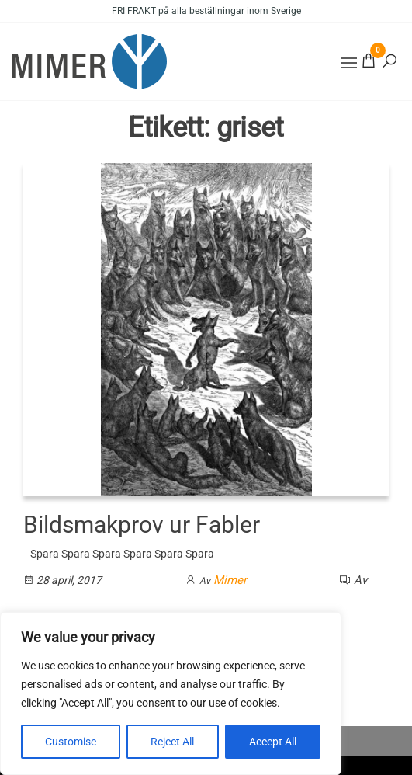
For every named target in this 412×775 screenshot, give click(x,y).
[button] (349, 63)
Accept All (272, 741)
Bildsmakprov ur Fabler (141, 524)
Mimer (230, 580)
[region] (170, 693)
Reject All (172, 741)
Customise (70, 741)
